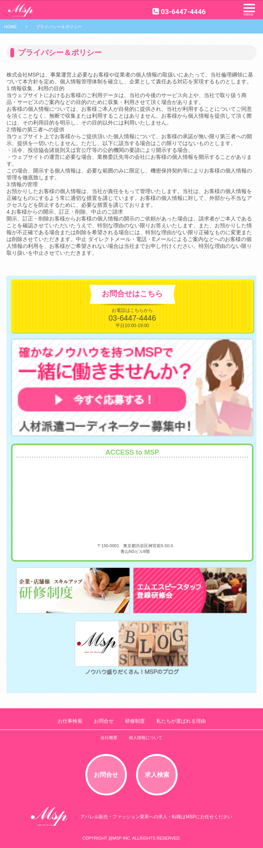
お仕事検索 (70, 721)
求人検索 (157, 774)
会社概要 (109, 737)
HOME (10, 26)
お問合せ (104, 721)
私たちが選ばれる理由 (181, 721)
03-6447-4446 (178, 12)
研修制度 (135, 721)
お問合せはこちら (132, 293)
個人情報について (145, 737)
